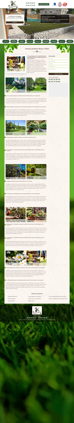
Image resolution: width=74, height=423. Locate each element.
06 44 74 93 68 (30, 5)
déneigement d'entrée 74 (70, 41)
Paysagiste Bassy (11, 300)
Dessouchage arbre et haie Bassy (34, 296)
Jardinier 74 (6, 41)
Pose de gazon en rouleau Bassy (34, 298)
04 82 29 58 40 (30, 3)
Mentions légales (41, 319)
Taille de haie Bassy (11, 298)
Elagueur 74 (62, 41)
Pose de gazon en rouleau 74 (54, 41)
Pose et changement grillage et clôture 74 (14, 41)
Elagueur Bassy (31, 300)
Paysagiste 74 (37, 41)
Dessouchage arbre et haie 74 (46, 41)
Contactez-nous (51, 319)
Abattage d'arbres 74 (22, 41)
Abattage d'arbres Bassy (12, 296)
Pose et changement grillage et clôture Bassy (57, 296)
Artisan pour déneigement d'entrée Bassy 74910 (58, 298)
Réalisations (43, 4)
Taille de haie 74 (30, 41)
